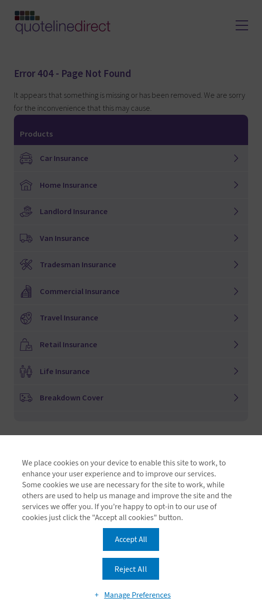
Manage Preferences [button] (137, 595)
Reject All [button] (130, 569)
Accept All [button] (131, 539)
